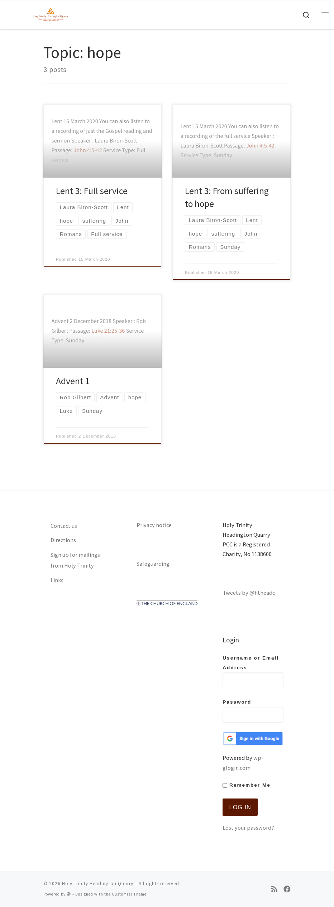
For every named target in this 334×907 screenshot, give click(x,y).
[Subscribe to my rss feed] (274, 889)
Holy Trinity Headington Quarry (97, 884)
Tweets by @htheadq (249, 592)
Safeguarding (153, 563)
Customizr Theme (129, 894)
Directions (63, 540)
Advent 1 (73, 381)
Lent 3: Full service (92, 191)
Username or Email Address (253, 671)
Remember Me (246, 785)
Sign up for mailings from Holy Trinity (75, 560)
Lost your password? (248, 827)
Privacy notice (154, 525)
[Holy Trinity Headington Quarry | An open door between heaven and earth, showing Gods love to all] (50, 14)
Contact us (64, 525)
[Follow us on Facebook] (287, 889)
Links (57, 580)
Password (253, 711)
